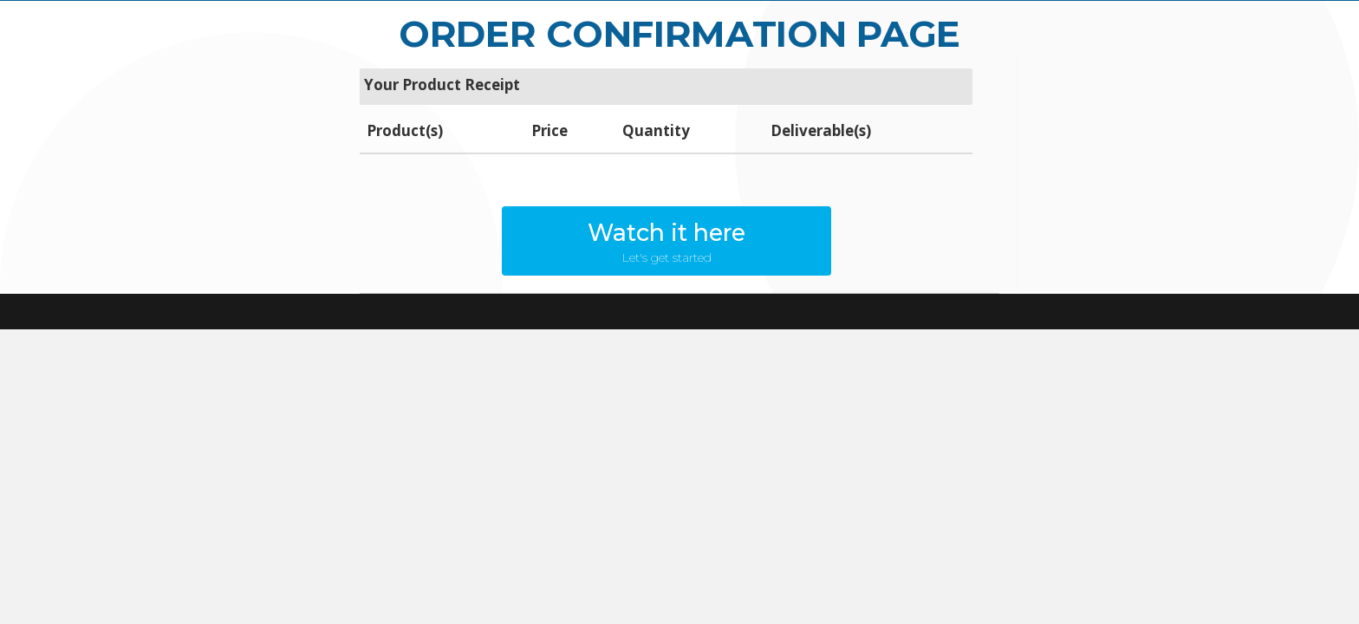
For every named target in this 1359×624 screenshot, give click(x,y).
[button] (666, 241)
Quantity (656, 130)
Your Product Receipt (442, 84)
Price (549, 130)
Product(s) (405, 130)
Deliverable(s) (821, 130)
